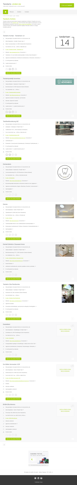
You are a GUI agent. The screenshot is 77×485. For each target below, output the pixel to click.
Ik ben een (67, 5)
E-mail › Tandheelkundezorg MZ (12, 135)
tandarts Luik (15, 22)
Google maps (21, 41)
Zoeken (19, 11)
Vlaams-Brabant (9, 84)
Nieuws (12, 11)
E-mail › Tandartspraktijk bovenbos (13, 92)
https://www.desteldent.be (15, 340)
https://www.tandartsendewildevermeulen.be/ (19, 380)
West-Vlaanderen (9, 41)
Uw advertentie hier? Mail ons (38, 465)
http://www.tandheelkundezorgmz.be (17, 137)
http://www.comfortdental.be (15, 300)
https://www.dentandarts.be (15, 180)
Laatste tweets (9, 106)
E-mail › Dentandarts (10, 177)
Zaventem (16, 249)
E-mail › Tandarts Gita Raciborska (13, 298)
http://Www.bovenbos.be (15, 95)
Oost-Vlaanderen (9, 209)
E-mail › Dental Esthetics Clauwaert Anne (14, 258)
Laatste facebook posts (11, 63)
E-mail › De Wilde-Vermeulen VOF (13, 378)
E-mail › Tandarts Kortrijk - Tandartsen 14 (14, 49)
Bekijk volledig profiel (13, 73)
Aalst (15, 209)
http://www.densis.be (14, 220)
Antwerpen (8, 126)
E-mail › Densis (9, 218)
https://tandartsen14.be (14, 52)
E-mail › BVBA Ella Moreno (11, 418)
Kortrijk (15, 41)
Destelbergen (17, 329)
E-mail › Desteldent (10, 338)
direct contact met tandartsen (25, 24)
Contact (27, 11)
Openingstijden (9, 188)
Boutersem (16, 169)
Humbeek (16, 289)
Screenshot (23, 52)
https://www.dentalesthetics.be (16, 260)
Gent (15, 369)
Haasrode (16, 84)
